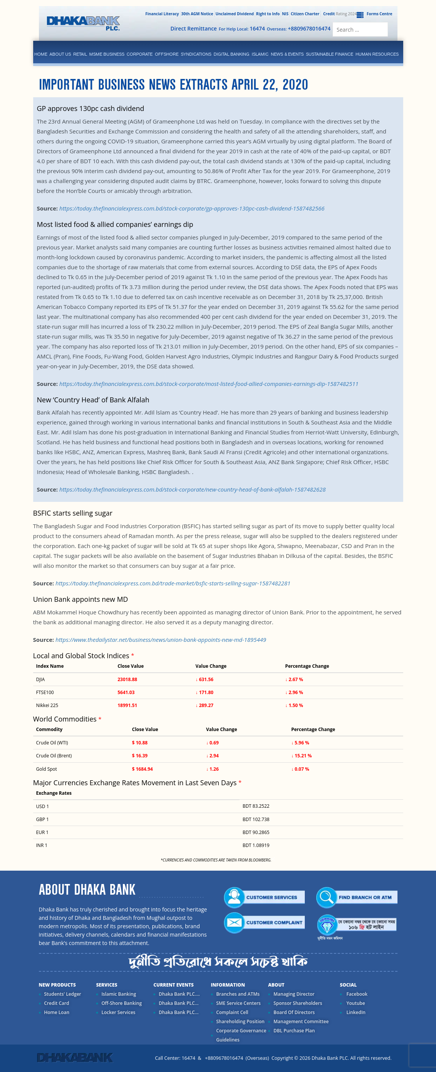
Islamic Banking (118, 994)
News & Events (287, 54)
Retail (80, 54)
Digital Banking (231, 54)
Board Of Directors (294, 1012)
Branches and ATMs (238, 994)
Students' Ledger (62, 994)
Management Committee (301, 1021)
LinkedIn (355, 1012)
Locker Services (118, 1012)
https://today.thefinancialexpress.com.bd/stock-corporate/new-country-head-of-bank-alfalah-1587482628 (192, 489)
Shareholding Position (240, 1021)
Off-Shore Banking (121, 1003)
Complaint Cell (232, 1012)
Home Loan (56, 1012)
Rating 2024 (339, 13)
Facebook (356, 994)
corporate (140, 54)
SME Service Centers (238, 1003)
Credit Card (56, 1003)
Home (40, 54)
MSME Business (106, 54)
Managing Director (294, 994)
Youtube (355, 1003)
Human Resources (377, 54)
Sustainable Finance (329, 54)
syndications (196, 54)
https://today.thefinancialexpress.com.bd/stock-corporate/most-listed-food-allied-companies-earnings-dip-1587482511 (208, 383)
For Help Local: (242, 28)
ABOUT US (60, 54)
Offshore (167, 54)
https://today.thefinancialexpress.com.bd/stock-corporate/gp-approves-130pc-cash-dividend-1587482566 (191, 208)
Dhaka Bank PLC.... (179, 994)
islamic (260, 54)
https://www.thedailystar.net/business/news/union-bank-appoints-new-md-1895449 (160, 639)
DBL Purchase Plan (294, 1030)
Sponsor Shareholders (298, 1003)
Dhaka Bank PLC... (178, 1003)
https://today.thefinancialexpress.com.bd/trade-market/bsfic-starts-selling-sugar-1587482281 (172, 583)
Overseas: (299, 28)
